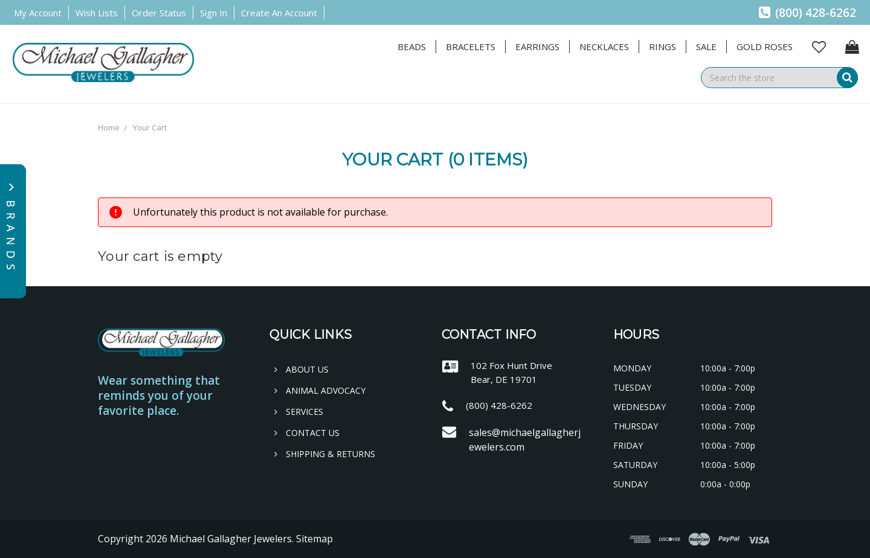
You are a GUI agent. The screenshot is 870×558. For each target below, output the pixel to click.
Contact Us (307, 432)
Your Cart (150, 127)
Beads (412, 46)
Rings (662, 46)
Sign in (213, 13)
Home (109, 127)
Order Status (159, 13)
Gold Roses (764, 46)
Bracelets (470, 46)
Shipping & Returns (324, 454)
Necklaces (604, 46)
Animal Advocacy (320, 390)
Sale (706, 46)
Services (298, 411)
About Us (301, 369)
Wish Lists (97, 13)
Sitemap (314, 538)
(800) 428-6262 (807, 13)
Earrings (537, 46)
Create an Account (279, 13)
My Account (38, 13)
